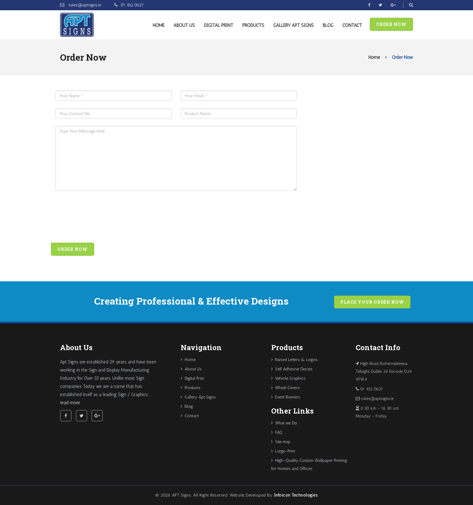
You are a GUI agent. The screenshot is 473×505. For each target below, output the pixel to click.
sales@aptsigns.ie (84, 5)
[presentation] (101, 218)
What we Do (284, 423)
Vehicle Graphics (288, 378)
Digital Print (218, 25)
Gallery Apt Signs (293, 25)
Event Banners (285, 397)
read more (70, 402)
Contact (352, 25)
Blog (328, 25)
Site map (280, 441)
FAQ (276, 432)
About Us (184, 25)
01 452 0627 (132, 5)
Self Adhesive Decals (292, 369)
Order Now (391, 24)
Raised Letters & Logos (294, 359)
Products (253, 25)
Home (158, 25)
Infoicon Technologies (296, 495)
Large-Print (283, 451)
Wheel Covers (285, 387)
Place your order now (372, 302)
